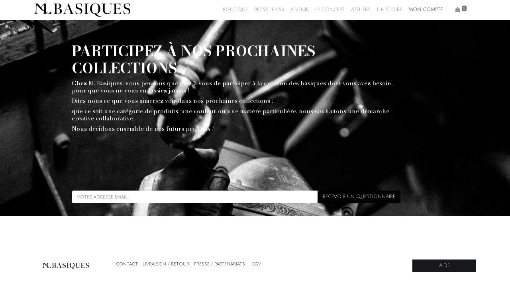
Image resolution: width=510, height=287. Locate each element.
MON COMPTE (425, 9)
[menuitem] (235, 10)
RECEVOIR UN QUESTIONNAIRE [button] (359, 196)
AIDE (444, 265)
